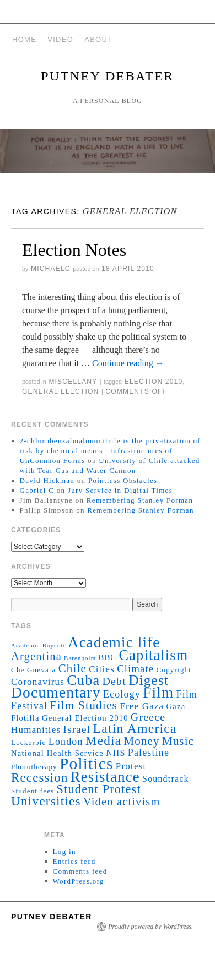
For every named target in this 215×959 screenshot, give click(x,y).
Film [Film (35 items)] (158, 692)
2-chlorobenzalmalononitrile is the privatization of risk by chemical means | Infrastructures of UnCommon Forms (110, 451)
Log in (64, 851)
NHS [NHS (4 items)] (115, 753)
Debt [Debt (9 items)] (114, 681)
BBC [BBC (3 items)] (107, 657)
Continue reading (128, 363)
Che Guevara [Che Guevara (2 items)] (33, 670)
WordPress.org (78, 881)
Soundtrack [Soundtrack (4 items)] (165, 778)
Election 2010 (154, 381)
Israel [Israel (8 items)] (76, 729)
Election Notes (74, 250)
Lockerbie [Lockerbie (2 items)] (28, 742)
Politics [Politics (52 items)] (87, 763)
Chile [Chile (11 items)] (72, 668)
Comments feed (80, 871)
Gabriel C (37, 490)
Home (24, 39)
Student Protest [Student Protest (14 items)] (99, 789)
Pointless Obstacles (122, 480)
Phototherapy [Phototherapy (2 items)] (34, 766)
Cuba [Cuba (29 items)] (83, 680)
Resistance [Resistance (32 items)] (105, 777)
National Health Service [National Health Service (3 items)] (57, 753)
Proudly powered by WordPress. (150, 926)
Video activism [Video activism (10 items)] (121, 801)
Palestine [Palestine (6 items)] (148, 752)
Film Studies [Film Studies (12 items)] (83, 705)
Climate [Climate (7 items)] (135, 668)
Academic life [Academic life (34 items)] (114, 642)
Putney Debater (107, 76)
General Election (60, 391)
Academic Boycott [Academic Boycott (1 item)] (38, 645)
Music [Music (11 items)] (178, 741)
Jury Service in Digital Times (120, 490)
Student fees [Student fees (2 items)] (32, 791)
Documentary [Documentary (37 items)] (56, 692)
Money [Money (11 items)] (141, 741)
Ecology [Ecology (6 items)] (122, 694)
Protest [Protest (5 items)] (131, 766)
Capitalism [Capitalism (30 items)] (154, 655)
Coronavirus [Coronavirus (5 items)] (37, 682)
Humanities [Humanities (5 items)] (36, 729)
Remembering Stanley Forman (140, 500)
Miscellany (73, 381)
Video (60, 39)
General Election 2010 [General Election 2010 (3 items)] (85, 717)
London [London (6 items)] (66, 741)
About (98, 39)
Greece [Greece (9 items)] (148, 717)
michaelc (51, 269)
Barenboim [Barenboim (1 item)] (80, 658)
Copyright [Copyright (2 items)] (174, 670)
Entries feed (74, 861)
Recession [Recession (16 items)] (39, 777)
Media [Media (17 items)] (103, 740)
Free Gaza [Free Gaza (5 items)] (142, 706)
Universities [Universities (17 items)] (46, 801)
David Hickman (47, 480)
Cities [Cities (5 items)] (102, 669)
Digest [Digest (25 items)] (148, 680)
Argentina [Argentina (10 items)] (36, 656)
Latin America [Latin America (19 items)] (135, 728)
